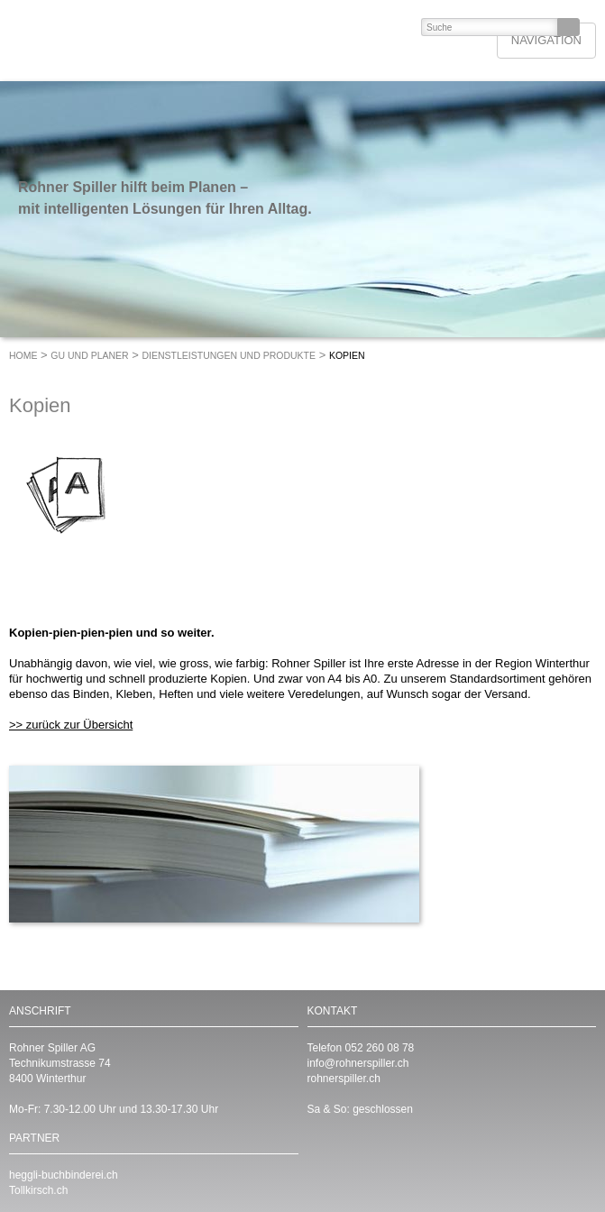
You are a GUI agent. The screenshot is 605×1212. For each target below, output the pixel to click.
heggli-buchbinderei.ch (63, 1175)
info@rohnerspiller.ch (358, 1063)
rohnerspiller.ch (343, 1078)
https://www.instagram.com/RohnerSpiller (393, 1162)
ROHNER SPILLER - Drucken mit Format (141, 40)
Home (23, 355)
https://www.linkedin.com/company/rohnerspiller (321, 1162)
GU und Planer (89, 355)
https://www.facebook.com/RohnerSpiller (357, 1162)
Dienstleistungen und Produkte (229, 355)
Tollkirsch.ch (38, 1190)
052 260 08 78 (380, 1048)
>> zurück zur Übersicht (71, 724)
